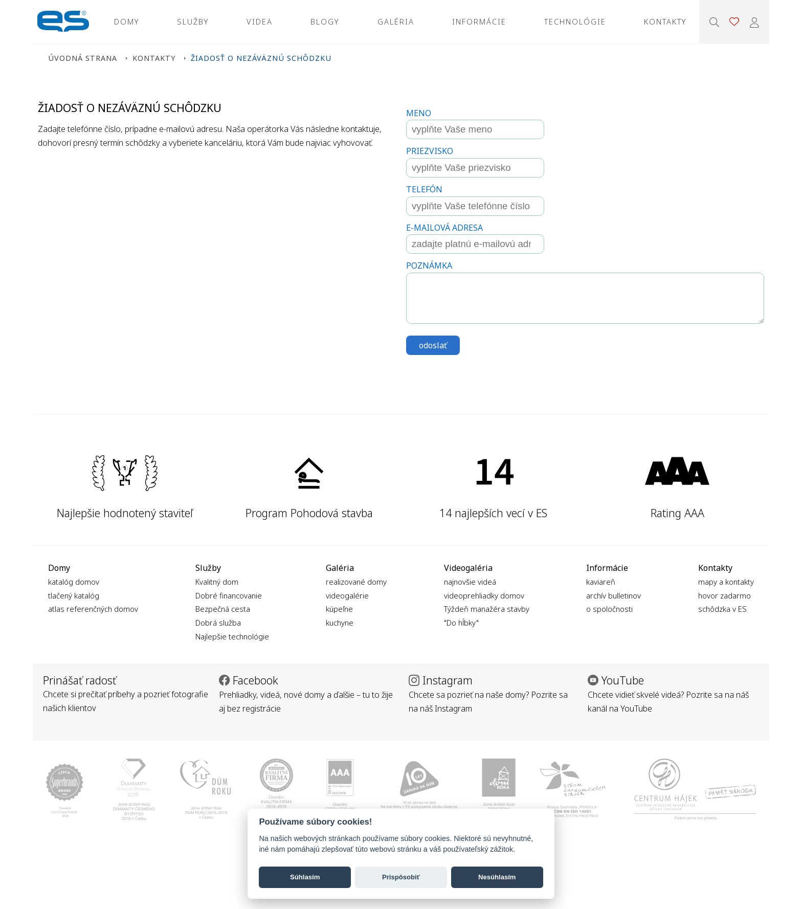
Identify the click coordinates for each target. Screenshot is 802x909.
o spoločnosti (609, 609)
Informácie (479, 21)
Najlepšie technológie (232, 636)
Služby (193, 21)
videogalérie (347, 595)
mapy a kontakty (726, 582)
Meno (418, 113)
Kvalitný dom (216, 582)
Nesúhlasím (497, 877)
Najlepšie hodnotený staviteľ (125, 512)
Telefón (424, 189)
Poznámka (429, 265)
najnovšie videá (470, 582)
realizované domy (356, 582)
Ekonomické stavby (63, 21)
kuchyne (339, 622)
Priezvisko (429, 151)
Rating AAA (677, 512)
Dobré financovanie (228, 595)
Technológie (575, 21)
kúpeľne (339, 609)
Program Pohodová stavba (309, 512)
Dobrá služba (218, 622)
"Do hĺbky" (461, 622)
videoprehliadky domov (484, 595)
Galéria (395, 21)
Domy (126, 21)
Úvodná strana (82, 58)
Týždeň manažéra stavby (486, 609)
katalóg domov (73, 582)
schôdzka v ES (722, 609)
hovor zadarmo (724, 595)
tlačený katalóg (73, 595)
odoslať (433, 345)
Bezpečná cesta (222, 609)
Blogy (324, 21)
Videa (260, 21)
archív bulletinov (613, 595)
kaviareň (600, 582)
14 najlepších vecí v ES (493, 512)
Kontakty (665, 21)
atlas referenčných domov (93, 609)
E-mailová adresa (444, 227)
